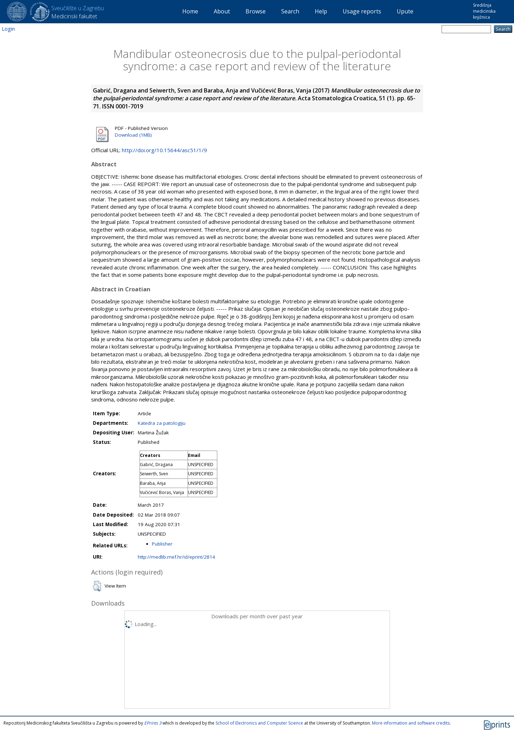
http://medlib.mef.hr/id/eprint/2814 (176, 557)
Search (290, 11)
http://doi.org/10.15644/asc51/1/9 (164, 150)
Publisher (162, 544)
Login (8, 28)
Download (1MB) (133, 135)
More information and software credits (411, 723)
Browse (256, 11)
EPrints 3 (152, 723)
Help (321, 11)
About (222, 11)
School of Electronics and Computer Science (259, 723)
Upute (405, 11)
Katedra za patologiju (161, 423)
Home (190, 11)
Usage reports (362, 11)
